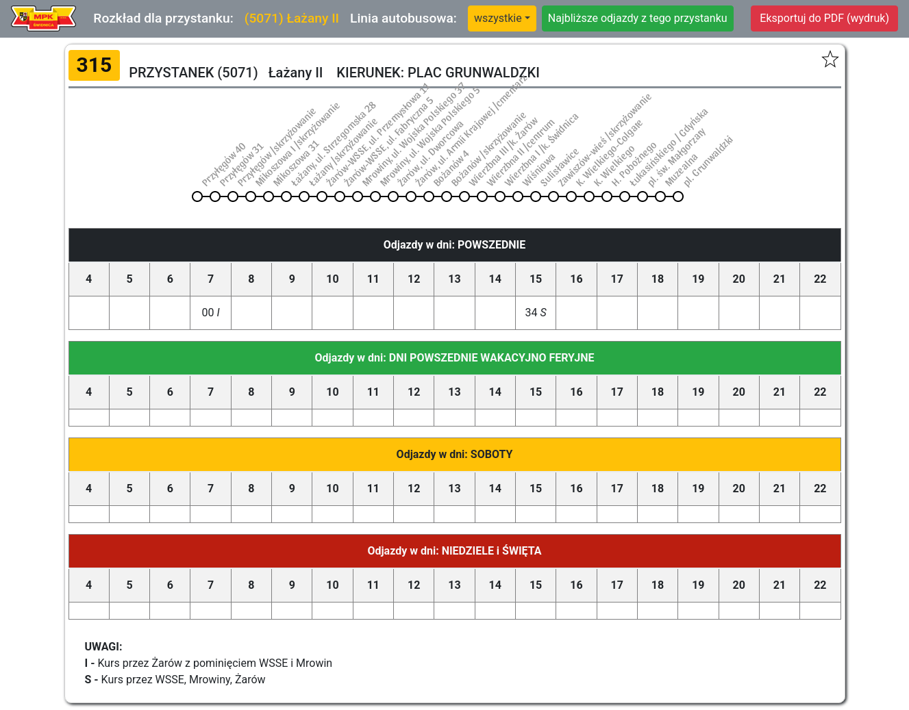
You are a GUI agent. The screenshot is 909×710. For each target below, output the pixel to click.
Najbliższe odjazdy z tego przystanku (637, 18)
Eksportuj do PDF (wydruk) (824, 18)
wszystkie (498, 18)
